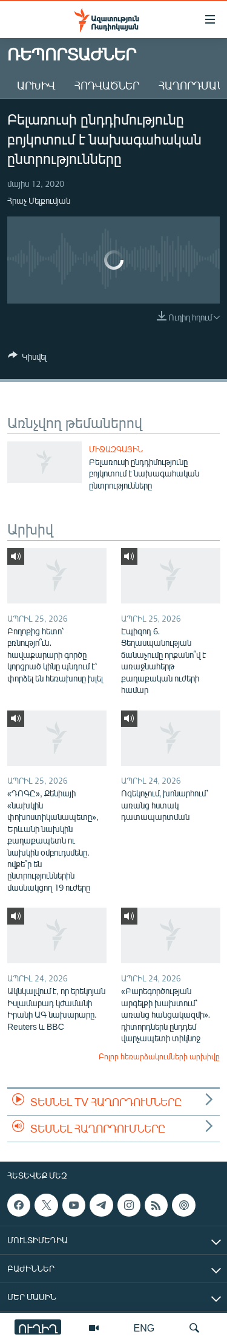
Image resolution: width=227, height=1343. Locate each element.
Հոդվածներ (106, 85)
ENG (144, 1327)
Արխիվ (36, 85)
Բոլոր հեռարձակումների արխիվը (159, 1056)
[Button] (27, 358)
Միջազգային (116, 449)
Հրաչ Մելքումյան (38, 200)
